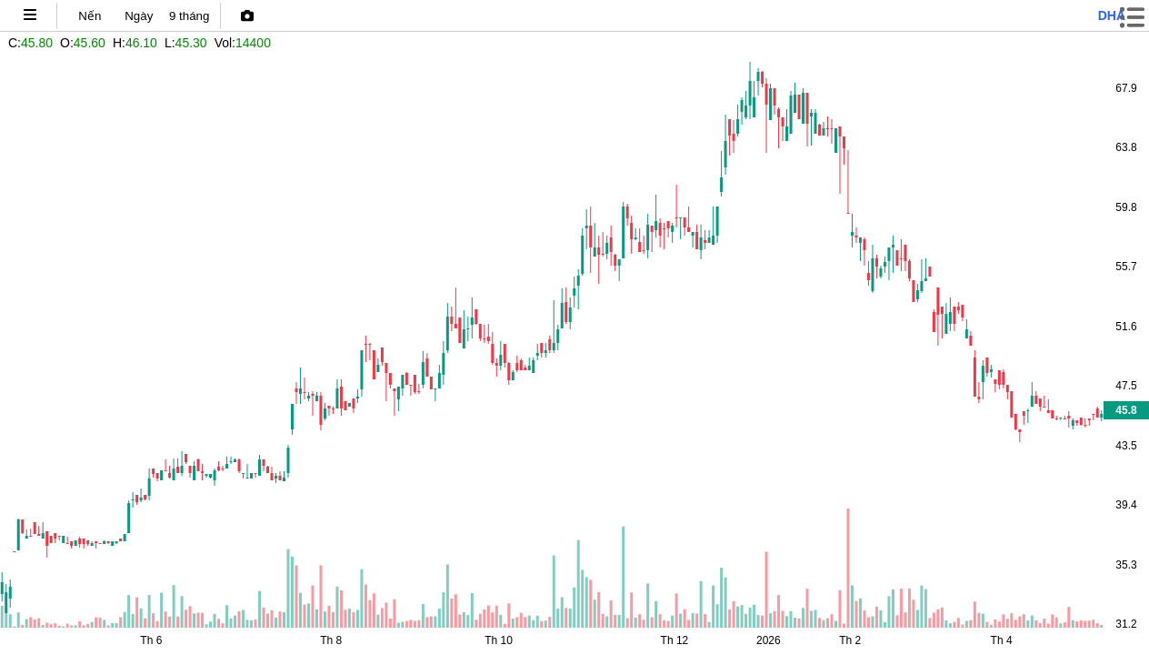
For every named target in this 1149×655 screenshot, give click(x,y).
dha (1111, 15)
